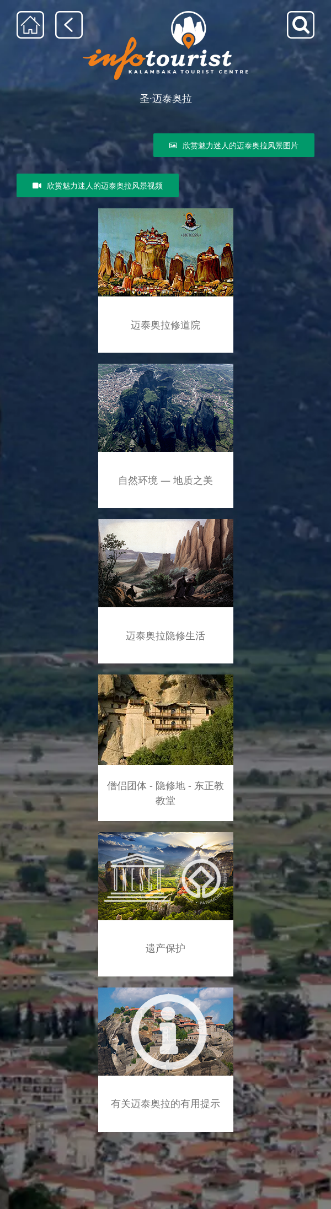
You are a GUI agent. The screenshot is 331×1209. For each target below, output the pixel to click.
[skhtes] (165, 676)
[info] (165, 989)
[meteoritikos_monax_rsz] (165, 521)
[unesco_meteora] (165, 834)
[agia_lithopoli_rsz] (165, 212)
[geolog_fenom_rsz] (165, 367)
